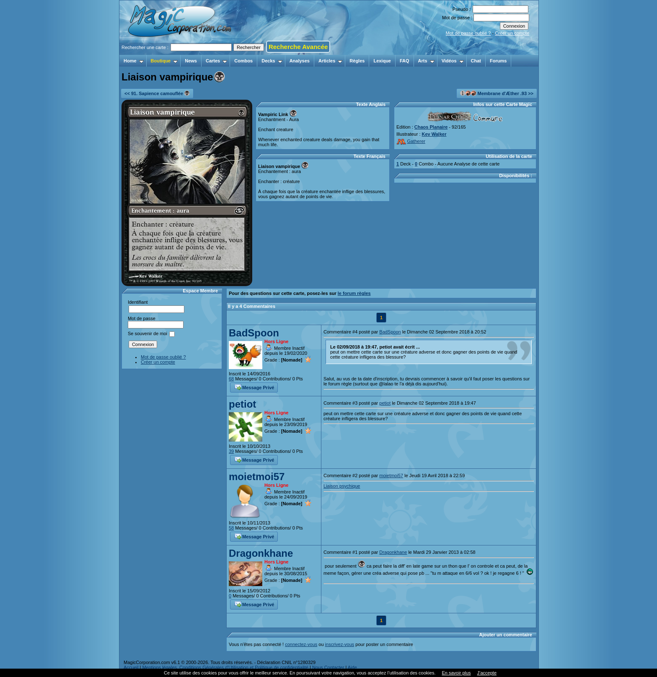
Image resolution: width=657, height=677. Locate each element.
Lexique (382, 60)
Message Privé (254, 386)
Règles (357, 60)
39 (231, 451)
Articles (330, 60)
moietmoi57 (257, 476)
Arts (426, 60)
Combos (243, 60)
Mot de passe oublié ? (468, 33)
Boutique (164, 60)
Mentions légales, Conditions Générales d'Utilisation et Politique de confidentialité (225, 667)
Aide (352, 667)
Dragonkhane (261, 553)
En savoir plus (456, 672)
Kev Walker (434, 134)
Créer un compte (512, 33)
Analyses (300, 60)
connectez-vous (301, 644)
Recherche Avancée (298, 46)
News (191, 60)
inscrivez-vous (339, 644)
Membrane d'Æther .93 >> (497, 93)
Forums (498, 60)
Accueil (131, 667)
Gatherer (410, 141)
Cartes (216, 60)
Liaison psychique (341, 485)
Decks (271, 60)
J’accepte (487, 672)
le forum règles (354, 293)
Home (134, 60)
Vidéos (453, 60)
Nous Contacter (328, 667)
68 (231, 378)
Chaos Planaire (430, 126)
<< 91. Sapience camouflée (157, 93)
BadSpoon (254, 332)
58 (231, 527)
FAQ (404, 60)
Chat (476, 60)
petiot (242, 404)
